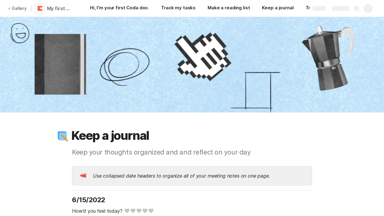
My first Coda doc (60, 8)
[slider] (139, 211)
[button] (62, 135)
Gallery (17, 8)
